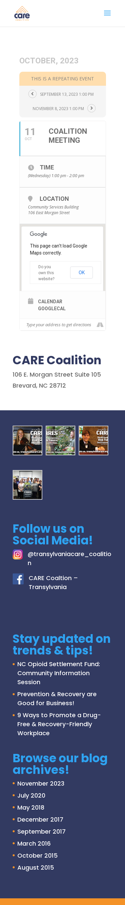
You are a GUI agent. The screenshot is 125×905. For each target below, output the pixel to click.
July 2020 (31, 795)
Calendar (50, 301)
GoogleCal (52, 308)
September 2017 (41, 831)
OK (82, 272)
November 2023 (40, 783)
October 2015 (37, 855)
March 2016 (34, 843)
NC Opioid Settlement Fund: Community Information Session (58, 673)
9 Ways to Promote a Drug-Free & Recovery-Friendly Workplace (59, 724)
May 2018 (30, 807)
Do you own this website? (46, 273)
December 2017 (40, 819)
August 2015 (35, 867)
